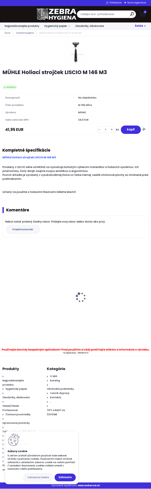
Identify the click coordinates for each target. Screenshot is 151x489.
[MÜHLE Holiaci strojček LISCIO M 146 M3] (75, 52)
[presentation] (5, 293)
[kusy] (105, 130)
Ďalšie (139, 26)
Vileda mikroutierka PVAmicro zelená (102, 292)
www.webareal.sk (89, 486)
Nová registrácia (136, 2)
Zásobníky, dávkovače (89, 26)
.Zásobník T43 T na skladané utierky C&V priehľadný (37, 309)
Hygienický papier (55, 26)
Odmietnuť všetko (38, 477)
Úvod (7, 32)
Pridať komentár (23, 230)
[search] (115, 15)
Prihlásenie (116, 2)
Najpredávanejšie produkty (22, 26)
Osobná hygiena (25, 32)
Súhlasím (65, 477)
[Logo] (22, 14)
